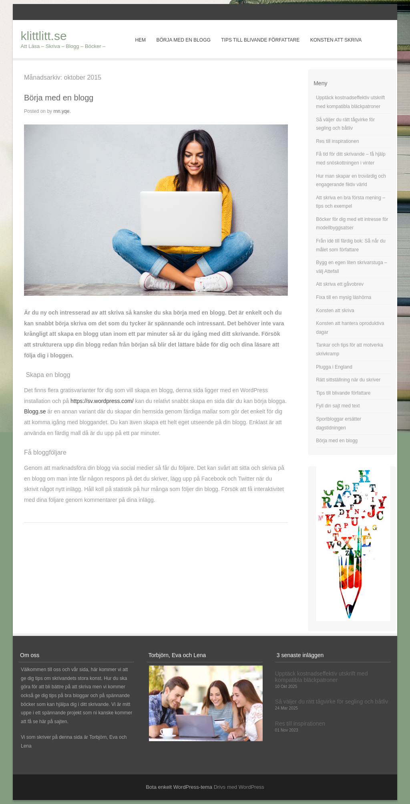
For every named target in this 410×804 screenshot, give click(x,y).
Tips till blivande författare (260, 40)
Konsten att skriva (336, 40)
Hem (140, 40)
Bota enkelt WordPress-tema (179, 787)
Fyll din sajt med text (338, 406)
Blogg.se (35, 411)
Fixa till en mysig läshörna (343, 297)
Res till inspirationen (337, 141)
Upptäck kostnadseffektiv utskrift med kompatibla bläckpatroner (321, 676)
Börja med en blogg (183, 40)
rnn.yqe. (61, 111)
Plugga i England (334, 367)
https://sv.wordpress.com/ (102, 401)
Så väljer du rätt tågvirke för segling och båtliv (331, 701)
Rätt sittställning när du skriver (348, 380)
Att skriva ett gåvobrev (340, 284)
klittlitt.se (44, 35)
